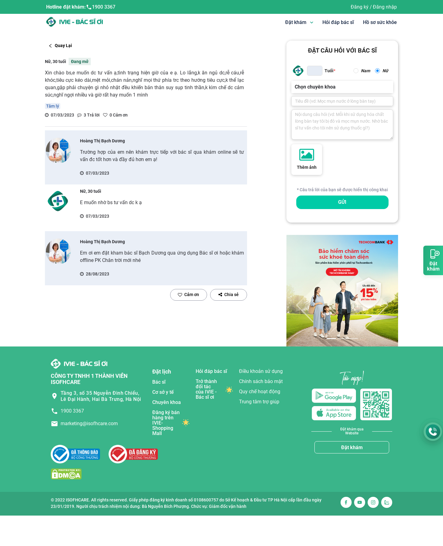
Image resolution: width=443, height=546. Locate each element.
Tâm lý (52, 106)
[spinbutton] (314, 70)
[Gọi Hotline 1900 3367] (433, 431)
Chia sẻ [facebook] (228, 294)
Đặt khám (352, 447)
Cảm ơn (188, 294)
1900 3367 (100, 7)
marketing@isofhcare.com (89, 423)
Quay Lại (60, 45)
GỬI (342, 202)
